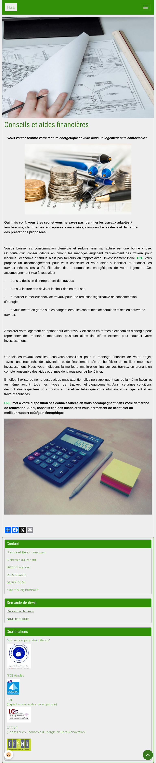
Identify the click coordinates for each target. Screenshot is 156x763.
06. (9, 582)
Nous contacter (18, 619)
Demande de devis (20, 611)
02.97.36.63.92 (16, 575)
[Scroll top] (148, 755)
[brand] (11, 7)
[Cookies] (8, 754)
